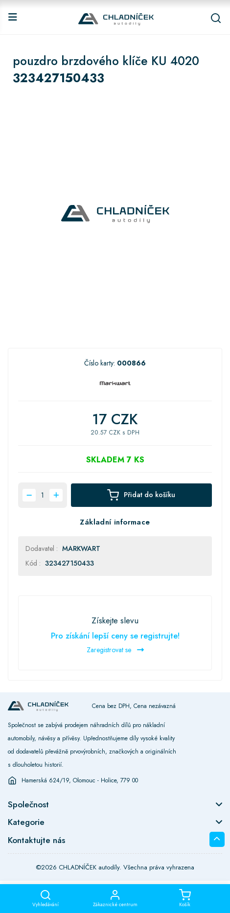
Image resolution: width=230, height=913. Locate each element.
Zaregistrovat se (115, 650)
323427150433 (69, 563)
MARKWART (81, 548)
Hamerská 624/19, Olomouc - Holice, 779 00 (80, 780)
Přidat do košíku (141, 495)
